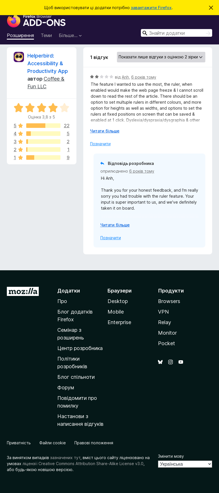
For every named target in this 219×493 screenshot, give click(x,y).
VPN (163, 312)
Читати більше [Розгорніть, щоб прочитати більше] (104, 130)
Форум (65, 387)
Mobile (116, 312)
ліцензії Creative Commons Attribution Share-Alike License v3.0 (83, 463)
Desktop (118, 301)
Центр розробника (80, 348)
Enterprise (119, 322)
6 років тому (143, 77)
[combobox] (176, 33)
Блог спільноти (76, 377)
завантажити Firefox (151, 7)
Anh (125, 77)
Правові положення (93, 442)
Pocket (166, 343)
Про (62, 301)
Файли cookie (52, 442)
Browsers (169, 301)
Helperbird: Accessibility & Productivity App (47, 63)
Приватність (19, 442)
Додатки (68, 291)
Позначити (100, 143)
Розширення (20, 35)
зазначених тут (65, 457)
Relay (164, 322)
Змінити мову (171, 456)
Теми (46, 35)
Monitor (167, 333)
